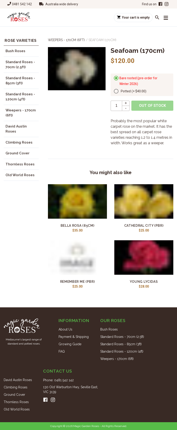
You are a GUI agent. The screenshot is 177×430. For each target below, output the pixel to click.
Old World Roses (20, 175)
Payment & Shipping (74, 337)
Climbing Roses (19, 142)
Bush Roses (15, 51)
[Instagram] (166, 4)
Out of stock (152, 105)
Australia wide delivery (61, 4)
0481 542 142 (22, 4)
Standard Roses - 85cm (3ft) (20, 80)
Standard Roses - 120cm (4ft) (20, 97)
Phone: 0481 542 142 (58, 380)
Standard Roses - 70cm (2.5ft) (20, 64)
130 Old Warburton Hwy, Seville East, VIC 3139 (70, 389)
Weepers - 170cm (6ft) (21, 113)
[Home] (18, 17)
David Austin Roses (16, 129)
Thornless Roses (20, 164)
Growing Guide (70, 344)
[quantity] (116, 106)
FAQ (62, 351)
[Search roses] (157, 17)
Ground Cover (18, 153)
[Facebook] (159, 4)
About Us (65, 329)
